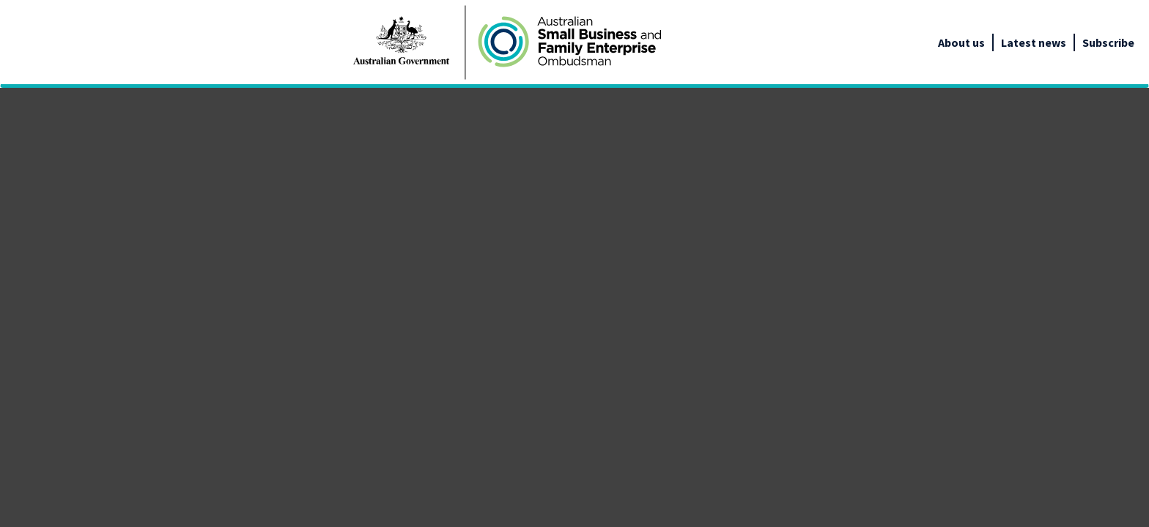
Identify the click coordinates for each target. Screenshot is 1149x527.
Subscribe (1108, 42)
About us (961, 42)
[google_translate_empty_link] (1135, 42)
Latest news (1033, 42)
